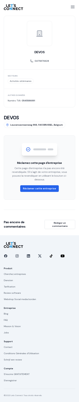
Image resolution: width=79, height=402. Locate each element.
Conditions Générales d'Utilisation (21, 353)
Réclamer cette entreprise (39, 188)
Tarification (9, 286)
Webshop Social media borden (20, 299)
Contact (8, 347)
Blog (6, 313)
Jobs (6, 332)
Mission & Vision (12, 326)
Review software (12, 293)
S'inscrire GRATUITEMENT (17, 374)
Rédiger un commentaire (60, 224)
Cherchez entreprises (15, 274)
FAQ (6, 320)
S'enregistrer (10, 380)
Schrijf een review (13, 359)
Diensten (8, 280)
